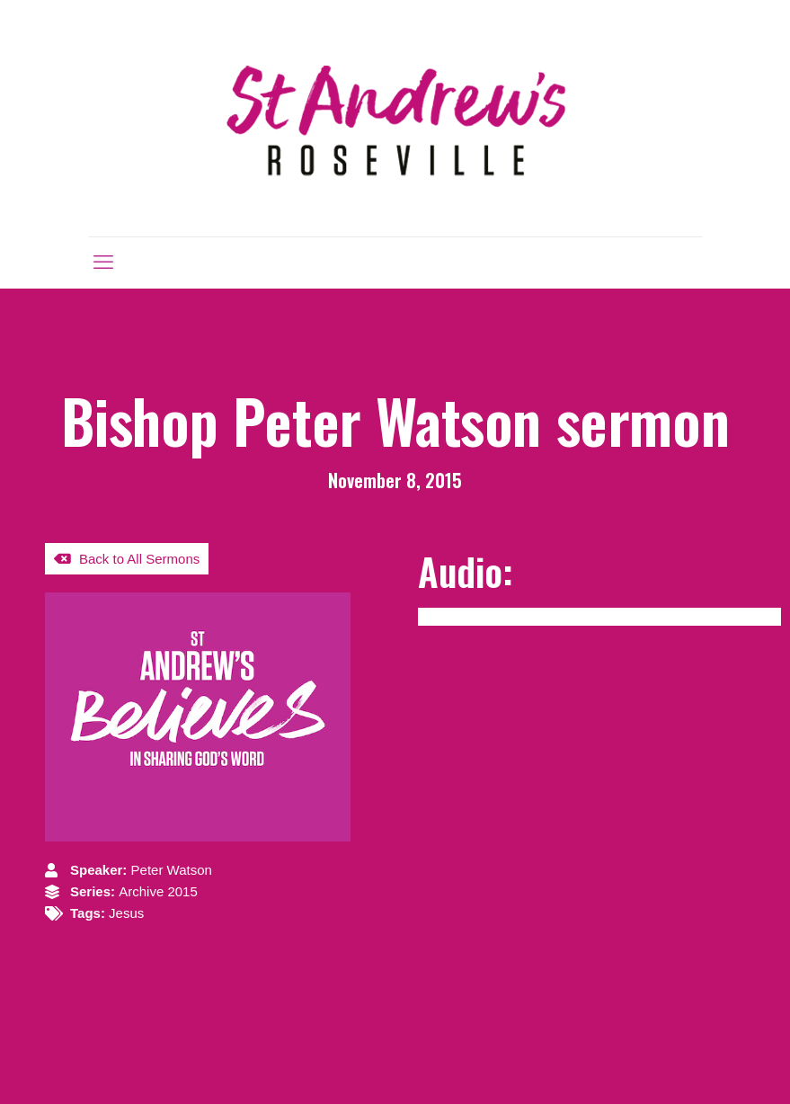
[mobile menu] (103, 262)
